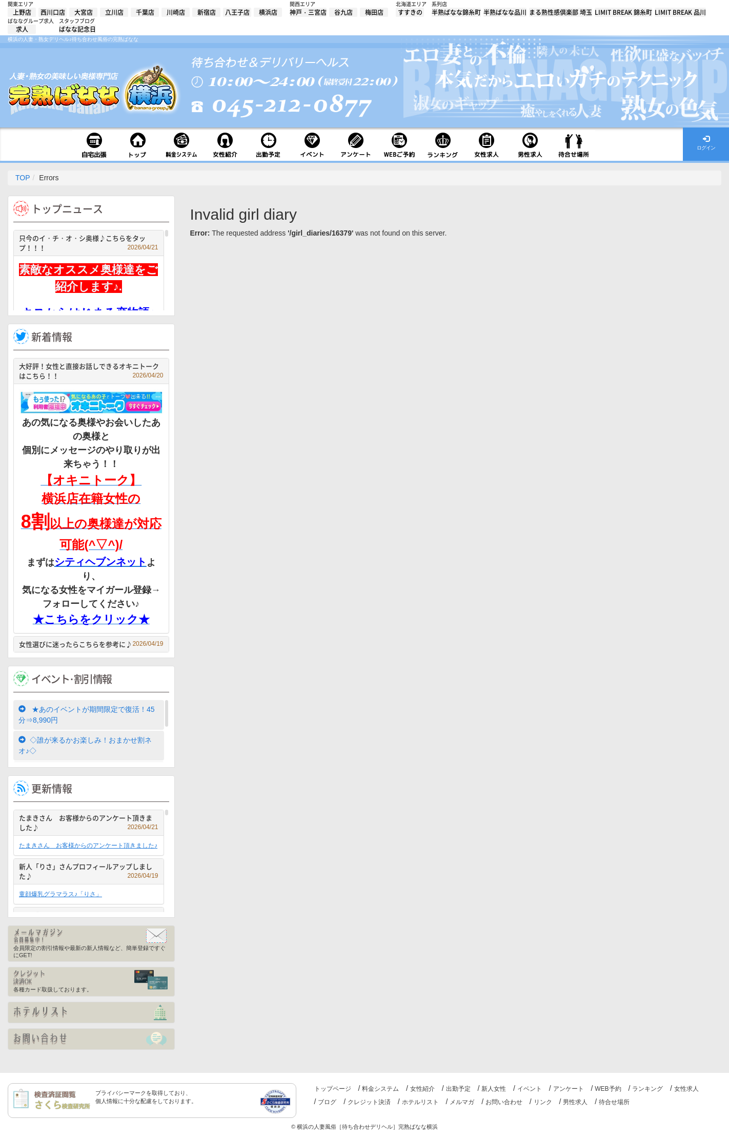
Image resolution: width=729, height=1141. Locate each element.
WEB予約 (608, 1088)
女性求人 (686, 1088)
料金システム (380, 1088)
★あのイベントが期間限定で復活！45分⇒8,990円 (86, 714)
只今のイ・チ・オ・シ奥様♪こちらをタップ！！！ (88, 243)
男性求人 (575, 1102)
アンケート (568, 1088)
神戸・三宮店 (308, 12)
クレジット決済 (369, 1102)
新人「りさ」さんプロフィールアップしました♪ (88, 871)
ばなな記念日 (77, 29)
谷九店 (343, 12)
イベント (529, 1088)
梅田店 (374, 12)
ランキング (647, 1088)
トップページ (332, 1088)
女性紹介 (422, 1088)
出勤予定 (458, 1088)
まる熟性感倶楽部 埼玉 (560, 12)
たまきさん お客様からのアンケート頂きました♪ (88, 823)
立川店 (114, 12)
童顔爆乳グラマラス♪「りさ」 (60, 894)
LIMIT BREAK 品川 (680, 12)
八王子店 (237, 12)
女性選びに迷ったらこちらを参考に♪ (91, 644)
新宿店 (206, 12)
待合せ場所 (614, 1102)
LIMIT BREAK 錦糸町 (623, 12)
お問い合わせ (503, 1102)
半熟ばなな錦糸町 (456, 12)
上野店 (22, 12)
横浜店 (268, 12)
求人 (22, 29)
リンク (543, 1102)
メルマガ (462, 1102)
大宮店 (83, 12)
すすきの (410, 12)
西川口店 (52, 12)
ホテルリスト (420, 1102)
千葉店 (145, 12)
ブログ (327, 1102)
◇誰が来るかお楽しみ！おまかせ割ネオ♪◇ (85, 745)
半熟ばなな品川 (504, 12)
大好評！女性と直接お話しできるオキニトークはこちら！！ (91, 371)
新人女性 (493, 1088)
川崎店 (176, 12)
